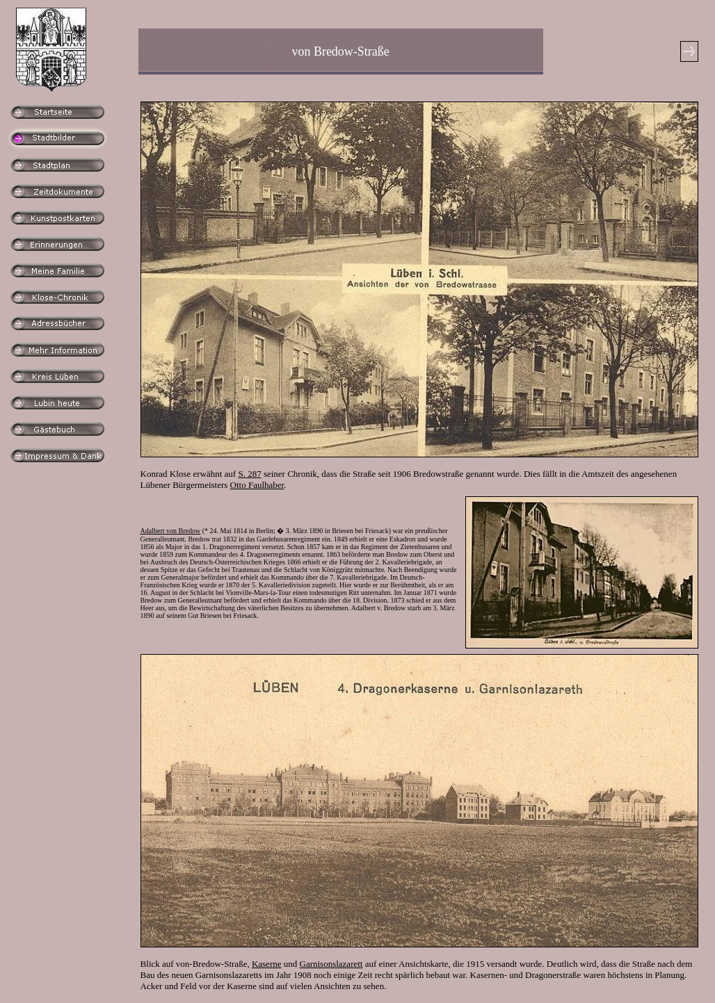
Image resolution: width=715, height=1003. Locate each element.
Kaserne (267, 964)
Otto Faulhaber (257, 485)
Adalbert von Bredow (170, 531)
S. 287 (249, 473)
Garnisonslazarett (331, 964)
